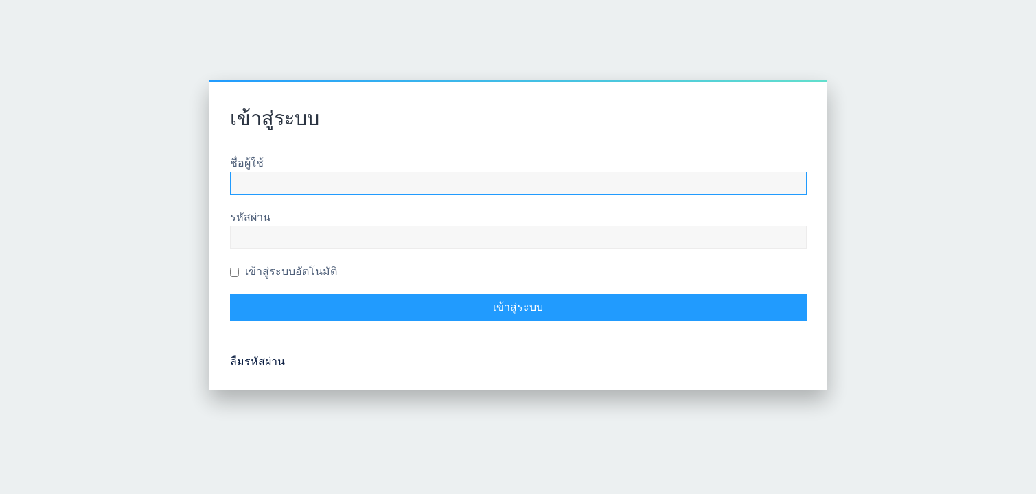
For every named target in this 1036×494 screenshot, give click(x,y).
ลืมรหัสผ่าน (257, 361)
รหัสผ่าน (250, 217)
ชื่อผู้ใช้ (247, 163)
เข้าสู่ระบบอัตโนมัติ (283, 271)
